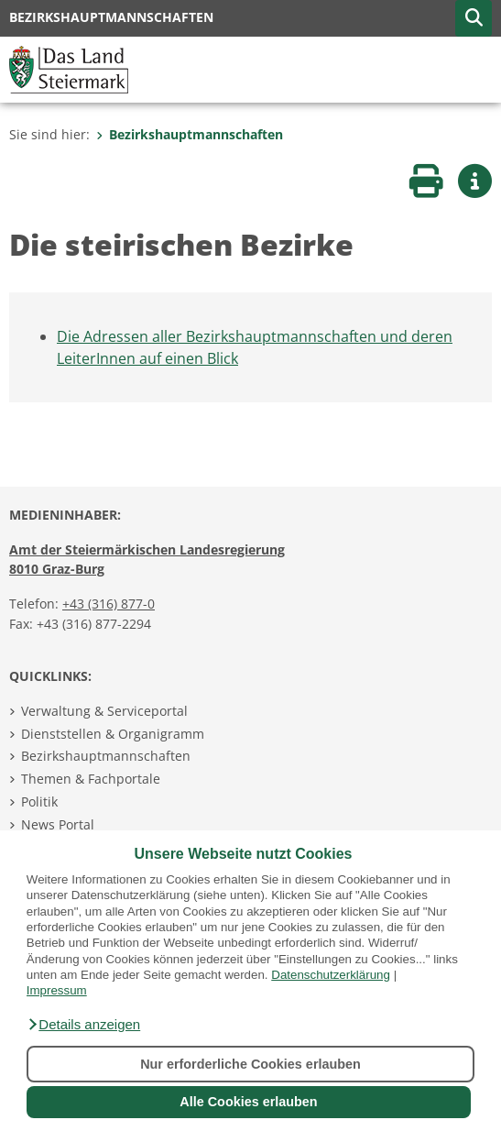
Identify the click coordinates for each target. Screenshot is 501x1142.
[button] (83, 1024)
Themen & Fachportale (90, 778)
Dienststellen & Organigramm (112, 733)
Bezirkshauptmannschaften (189, 134)
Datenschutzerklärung (330, 975)
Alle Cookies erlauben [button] (248, 1101)
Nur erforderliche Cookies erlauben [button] (250, 1064)
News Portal (57, 824)
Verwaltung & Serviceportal (104, 710)
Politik (39, 801)
